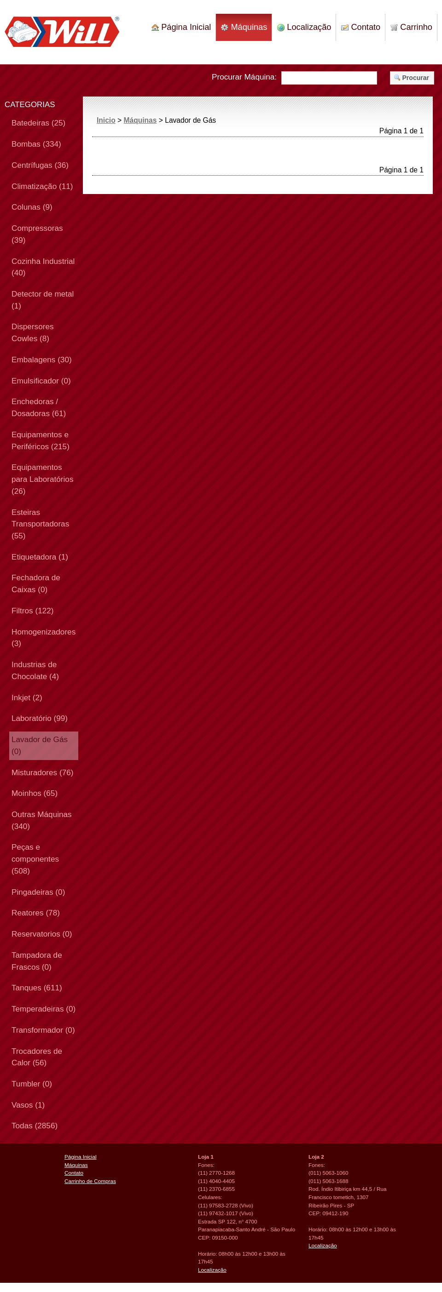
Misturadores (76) (42, 772)
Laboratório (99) (40, 718)
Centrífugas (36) (40, 165)
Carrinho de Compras (90, 1181)
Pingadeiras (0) (38, 892)
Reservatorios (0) (42, 933)
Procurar (412, 77)
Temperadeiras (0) (44, 1008)
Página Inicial (181, 27)
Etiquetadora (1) (40, 556)
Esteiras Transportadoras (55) (40, 524)
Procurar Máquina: (244, 76)
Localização (304, 27)
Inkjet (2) (27, 697)
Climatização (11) (42, 186)
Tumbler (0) (32, 1083)
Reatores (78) (36, 912)
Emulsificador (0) (41, 380)
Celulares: (210, 1197)
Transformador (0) (43, 1030)
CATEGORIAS (30, 104)
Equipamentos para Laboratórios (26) (42, 479)
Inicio (106, 120)
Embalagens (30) (42, 359)
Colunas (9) (32, 207)
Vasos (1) (28, 1104)
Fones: (206, 1165)
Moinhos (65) (35, 793)
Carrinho (411, 27)
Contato (360, 27)
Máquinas (244, 27)
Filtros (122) (33, 610)
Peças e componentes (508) (35, 858)
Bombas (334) (36, 144)
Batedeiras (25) (38, 122)
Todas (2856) (35, 1125)
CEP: (204, 1238)
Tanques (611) (37, 987)
